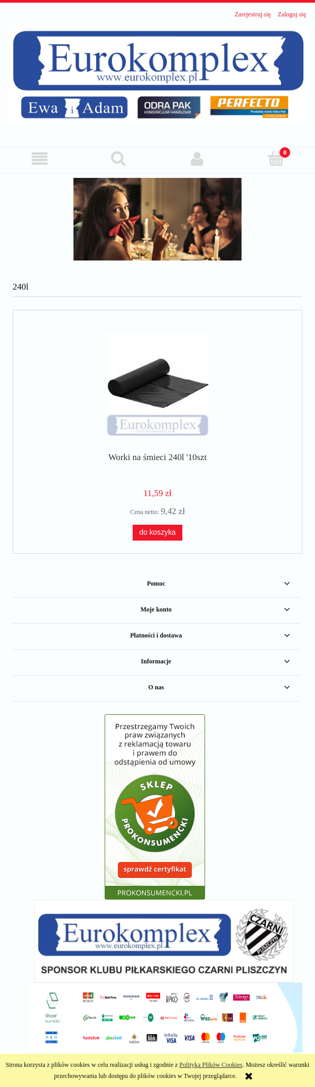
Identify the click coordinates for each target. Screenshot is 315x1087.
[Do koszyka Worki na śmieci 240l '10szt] (157, 533)
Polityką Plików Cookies (210, 1064)
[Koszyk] (276, 158)
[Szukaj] (118, 158)
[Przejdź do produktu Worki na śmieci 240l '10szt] (157, 384)
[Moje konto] (197, 158)
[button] (39, 158)
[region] (157, 219)
